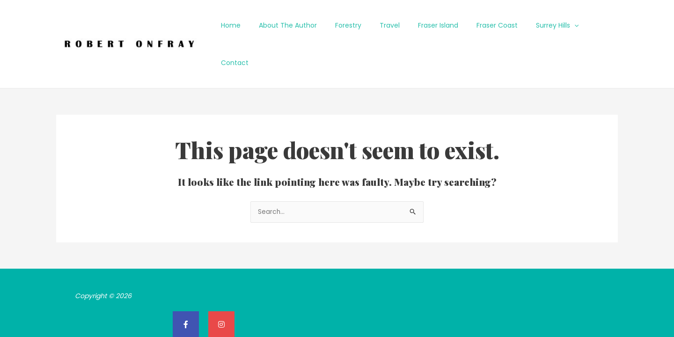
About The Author (306, 25)
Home (254, 25)
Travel (397, 25)
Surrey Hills (549, 25)
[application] (566, 25)
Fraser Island (440, 25)
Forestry (361, 25)
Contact (597, 25)
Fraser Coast (494, 25)
